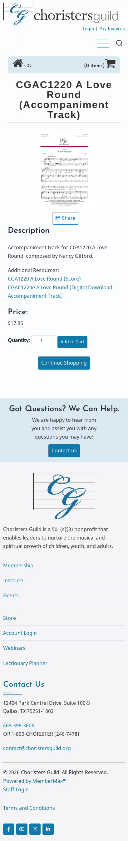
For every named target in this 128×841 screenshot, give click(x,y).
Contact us (64, 450)
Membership (18, 565)
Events (11, 595)
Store (9, 618)
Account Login (20, 633)
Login (88, 29)
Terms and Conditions (29, 807)
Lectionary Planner (25, 663)
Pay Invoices (112, 29)
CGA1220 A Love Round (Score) (44, 278)
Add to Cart (72, 342)
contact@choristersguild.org (37, 748)
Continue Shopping (64, 362)
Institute (13, 580)
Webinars (14, 647)
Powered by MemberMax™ (34, 781)
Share (66, 218)
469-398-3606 (18, 725)
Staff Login (16, 789)
